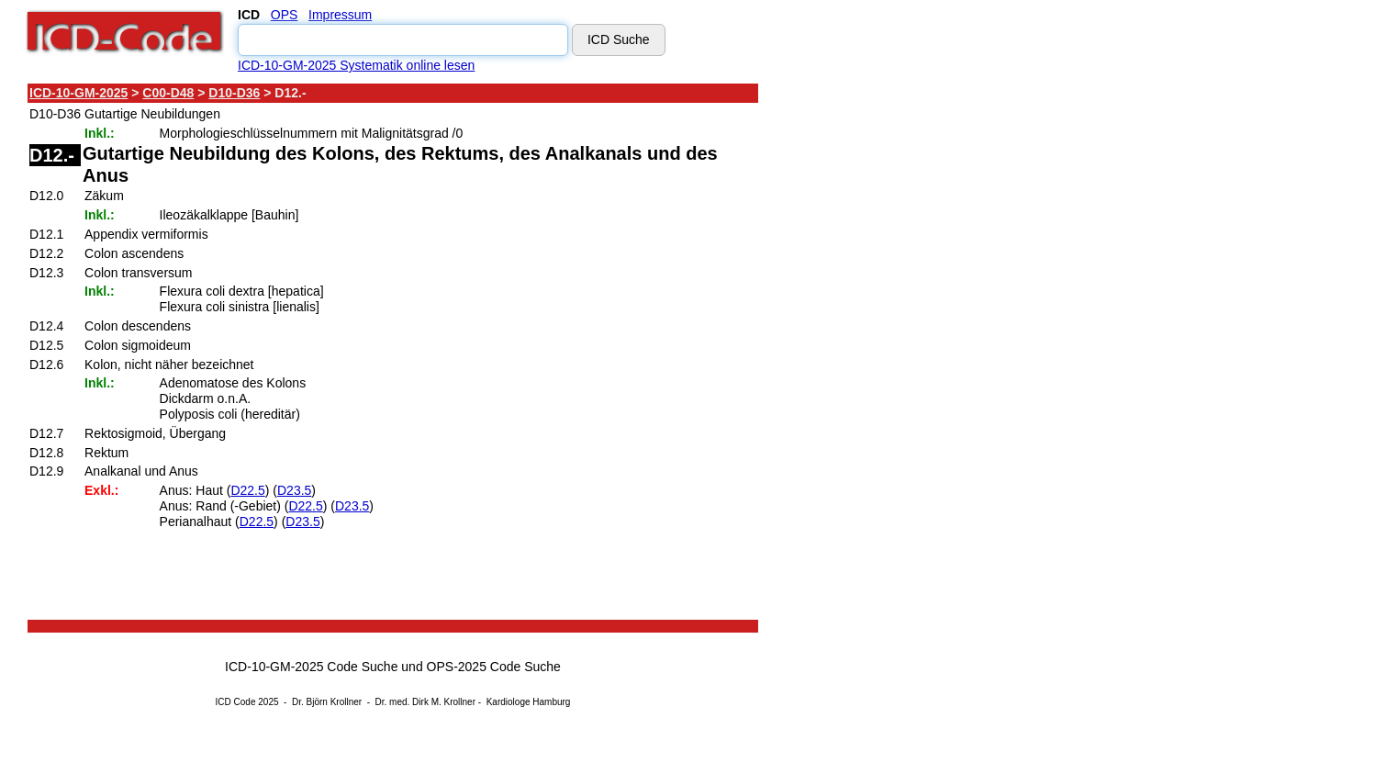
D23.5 (294, 490)
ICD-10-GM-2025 (78, 92)
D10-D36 (234, 92)
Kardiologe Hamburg (528, 702)
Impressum (340, 14)
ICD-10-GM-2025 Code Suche (311, 666)
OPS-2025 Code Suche (494, 666)
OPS (284, 14)
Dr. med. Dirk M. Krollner (425, 702)
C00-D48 (168, 92)
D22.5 (247, 490)
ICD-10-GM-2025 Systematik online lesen (356, 65)
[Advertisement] (922, 357)
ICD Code (236, 702)
